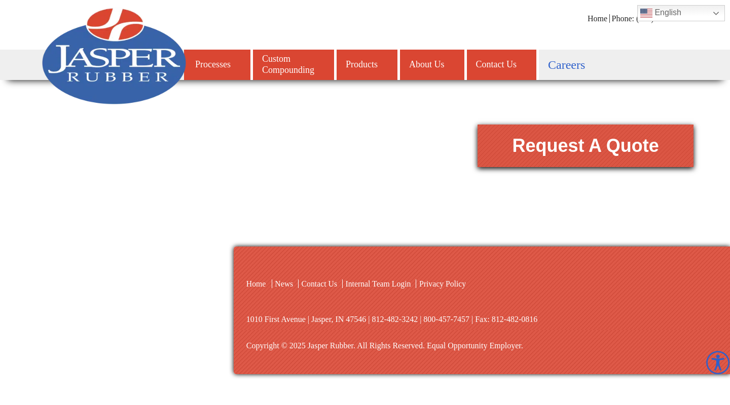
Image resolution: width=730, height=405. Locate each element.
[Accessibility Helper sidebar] (718, 362)
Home (597, 18)
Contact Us (320, 283)
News (284, 283)
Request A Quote (595, 145)
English (660, 13)
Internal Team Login (380, 283)
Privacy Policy (445, 283)
